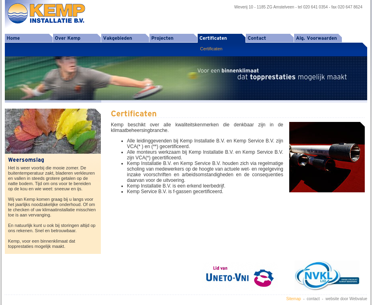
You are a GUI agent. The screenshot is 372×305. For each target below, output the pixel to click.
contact (313, 299)
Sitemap (293, 299)
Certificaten (211, 48)
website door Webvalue (346, 299)
